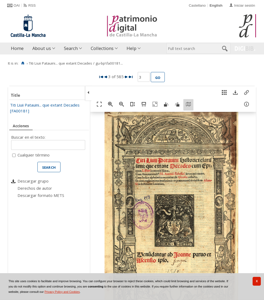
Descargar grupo (33, 181)
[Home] (22, 63)
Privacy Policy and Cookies (62, 291)
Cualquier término (34, 155)
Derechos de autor (35, 188)
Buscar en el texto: (28, 137)
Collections (102, 48)
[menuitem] (18, 48)
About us (41, 48)
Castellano (197, 5)
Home (17, 48)
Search (71, 48)
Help (131, 48)
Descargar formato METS (41, 195)
